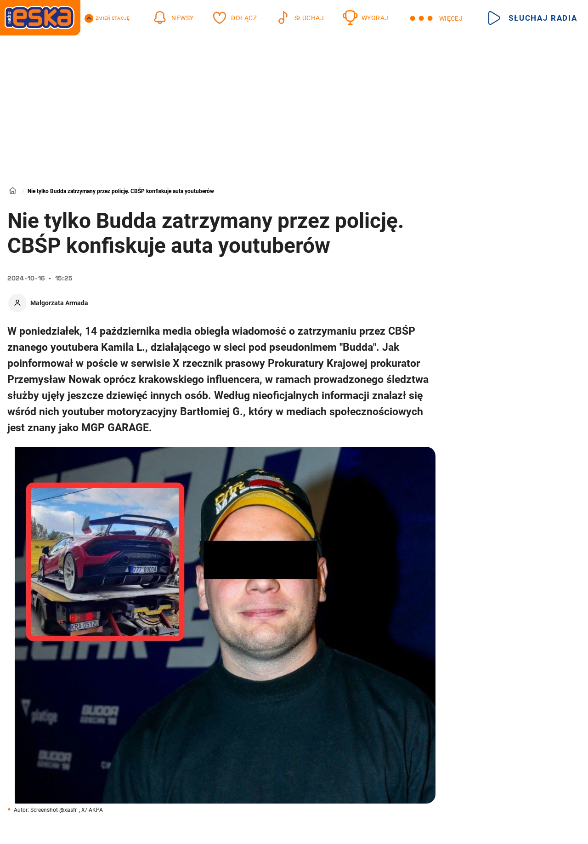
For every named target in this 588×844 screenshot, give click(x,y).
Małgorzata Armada (59, 303)
